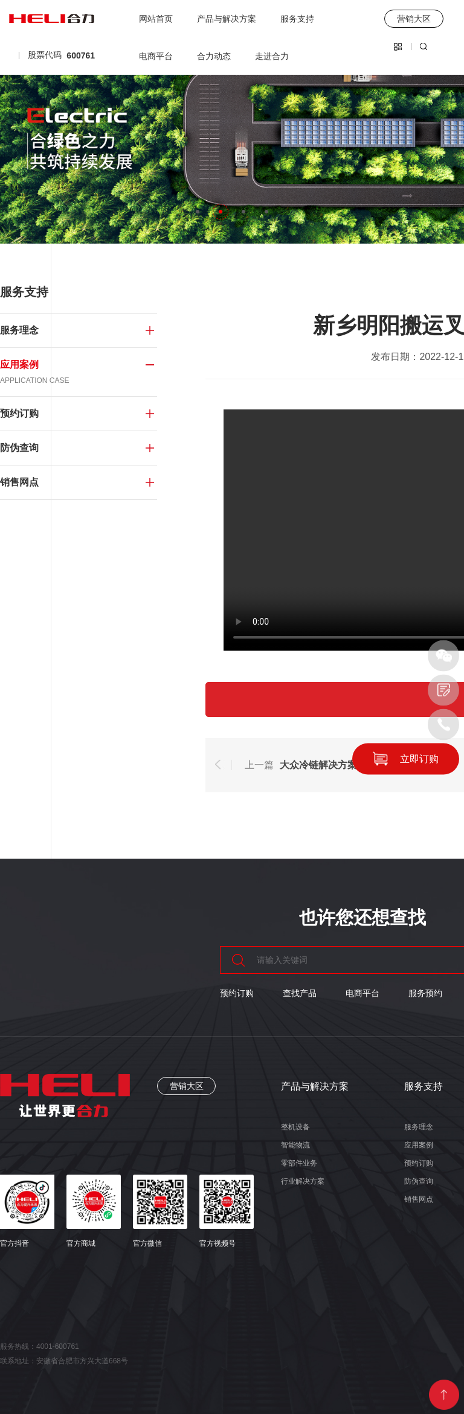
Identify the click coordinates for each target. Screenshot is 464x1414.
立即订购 (419, 758)
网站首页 (156, 19)
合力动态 (214, 56)
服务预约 (425, 993)
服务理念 (418, 1127)
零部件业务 (299, 1163)
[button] (197, 211)
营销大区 (187, 1086)
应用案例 (418, 1145)
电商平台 (156, 56)
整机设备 (295, 1127)
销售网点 (418, 1199)
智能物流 (295, 1145)
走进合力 (272, 56)
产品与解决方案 (226, 19)
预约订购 (237, 993)
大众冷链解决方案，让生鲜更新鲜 (352, 765)
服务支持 (297, 19)
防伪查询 (418, 1181)
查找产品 (300, 993)
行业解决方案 (302, 1181)
